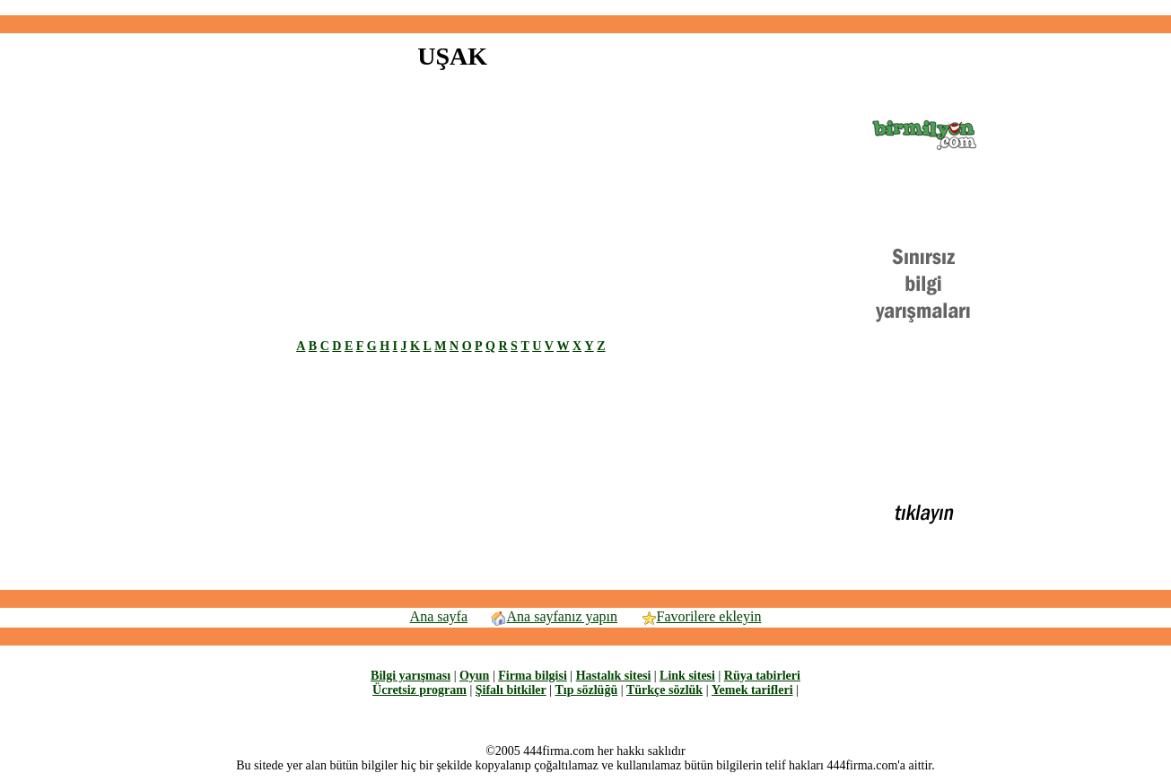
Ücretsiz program (419, 690)
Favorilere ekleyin (701, 616)
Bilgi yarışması (410, 675)
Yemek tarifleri (752, 690)
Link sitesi (687, 675)
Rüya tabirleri (762, 675)
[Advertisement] (586, 7)
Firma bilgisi (532, 675)
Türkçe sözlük (664, 690)
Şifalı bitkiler (511, 690)
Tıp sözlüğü (586, 690)
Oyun (474, 675)
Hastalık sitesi (613, 675)
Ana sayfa (439, 616)
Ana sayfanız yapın (554, 616)
